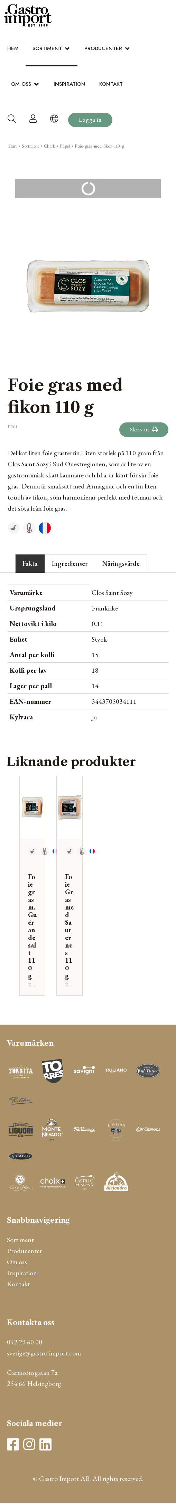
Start (12, 146)
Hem (13, 48)
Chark (49, 146)
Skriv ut (144, 429)
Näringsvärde (121, 563)
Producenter (103, 48)
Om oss (21, 84)
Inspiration (69, 84)
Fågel (65, 146)
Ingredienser (70, 563)
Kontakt (111, 84)
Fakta (30, 563)
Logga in (90, 119)
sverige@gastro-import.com (44, 1353)
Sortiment (47, 48)
